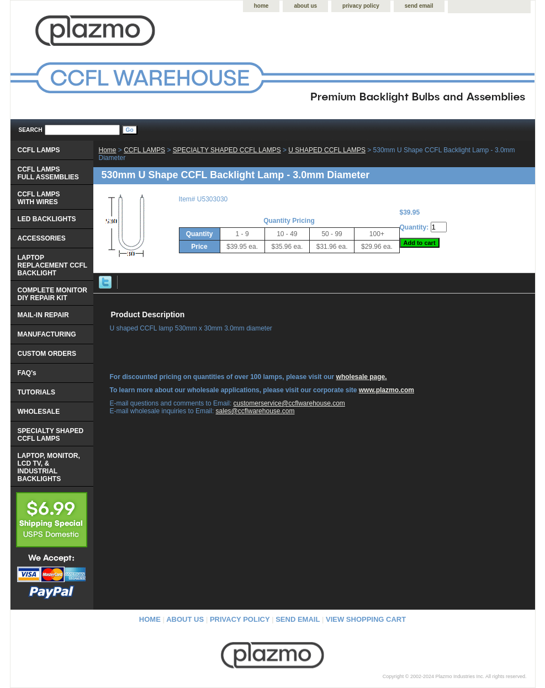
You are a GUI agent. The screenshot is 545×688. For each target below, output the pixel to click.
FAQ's (27, 373)
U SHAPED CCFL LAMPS (327, 150)
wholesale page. (361, 377)
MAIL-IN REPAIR (43, 315)
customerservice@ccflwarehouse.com (289, 403)
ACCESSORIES (42, 238)
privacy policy (360, 6)
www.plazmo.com (386, 390)
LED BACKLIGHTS (47, 219)
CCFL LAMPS (144, 150)
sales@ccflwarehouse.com (255, 411)
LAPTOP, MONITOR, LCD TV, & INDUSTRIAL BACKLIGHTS (49, 467)
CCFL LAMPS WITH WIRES (39, 198)
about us (305, 6)
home (261, 6)
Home (108, 150)
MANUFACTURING (47, 334)
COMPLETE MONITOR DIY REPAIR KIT (52, 294)
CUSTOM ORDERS (47, 354)
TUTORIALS (36, 392)
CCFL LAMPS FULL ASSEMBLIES (48, 173)
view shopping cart (366, 619)
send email (419, 6)
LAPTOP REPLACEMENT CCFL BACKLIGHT (53, 265)
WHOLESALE (39, 411)
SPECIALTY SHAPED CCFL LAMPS (227, 150)
